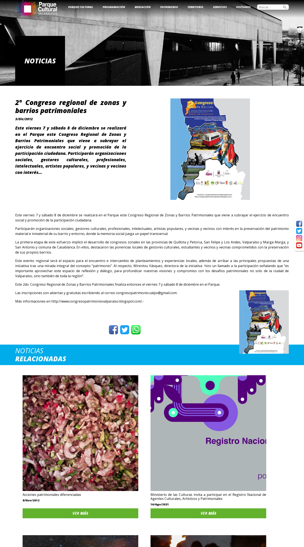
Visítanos (243, 7)
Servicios (220, 7)
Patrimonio (169, 7)
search (284, 7)
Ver (48, 470)
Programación (114, 7)
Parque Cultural (80, 7)
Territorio (195, 7)
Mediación (143, 7)
